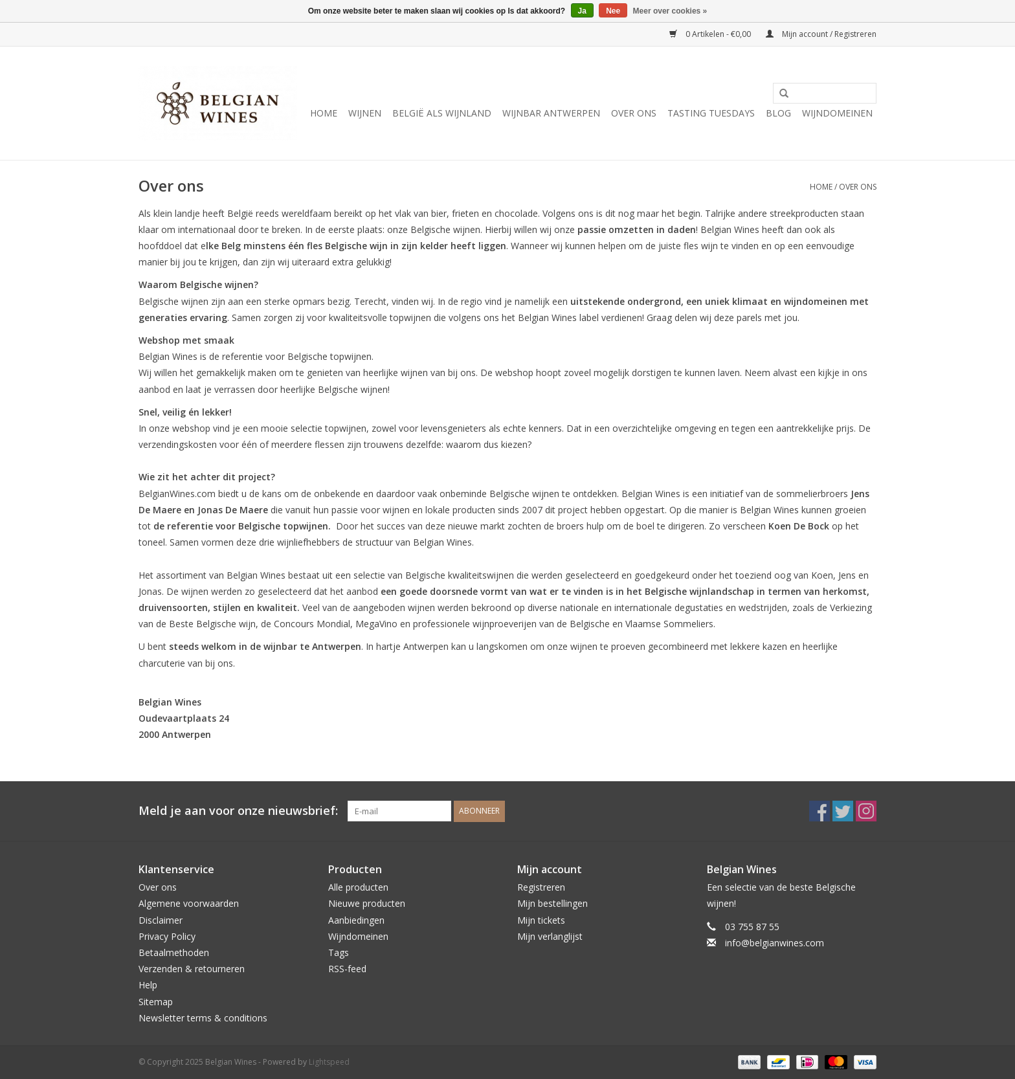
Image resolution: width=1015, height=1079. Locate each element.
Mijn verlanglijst (550, 936)
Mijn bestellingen (552, 903)
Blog (778, 113)
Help (148, 985)
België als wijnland (441, 113)
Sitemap (156, 1002)
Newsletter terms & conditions (203, 1018)
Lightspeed (329, 1061)
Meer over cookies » (670, 11)
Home (323, 113)
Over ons (633, 113)
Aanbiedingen (356, 920)
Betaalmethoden (174, 952)
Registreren (541, 887)
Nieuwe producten (366, 903)
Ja (582, 11)
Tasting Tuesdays (711, 113)
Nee (613, 11)
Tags (338, 952)
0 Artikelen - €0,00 (711, 33)
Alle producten (358, 887)
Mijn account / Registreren (821, 33)
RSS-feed (347, 968)
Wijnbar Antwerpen (551, 113)
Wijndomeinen (837, 113)
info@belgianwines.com (774, 943)
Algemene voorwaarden (189, 903)
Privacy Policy (167, 936)
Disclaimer (161, 920)
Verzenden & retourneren (192, 968)
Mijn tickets (541, 920)
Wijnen (364, 113)
